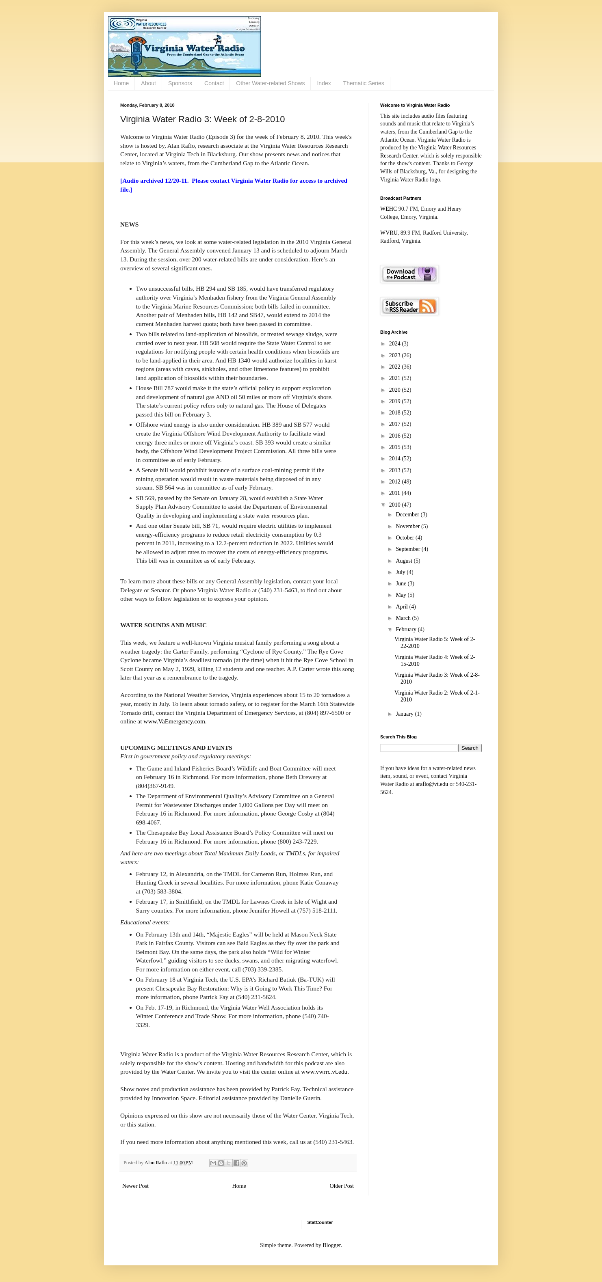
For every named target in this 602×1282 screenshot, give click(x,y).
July (401, 572)
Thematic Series (363, 83)
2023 (395, 355)
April (402, 607)
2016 (395, 436)
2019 (395, 401)
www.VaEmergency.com (174, 721)
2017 (395, 424)
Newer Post (135, 1186)
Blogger (331, 1245)
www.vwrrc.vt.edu (324, 1071)
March (404, 618)
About (148, 83)
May (401, 595)
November (408, 526)
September (408, 549)
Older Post (342, 1186)
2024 (395, 344)
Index (324, 83)
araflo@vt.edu (432, 784)
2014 (395, 458)
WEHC (388, 209)
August (405, 561)
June (401, 584)
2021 (395, 378)
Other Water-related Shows (270, 83)
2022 (395, 367)
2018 (395, 413)
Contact (214, 83)
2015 (395, 447)
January (405, 714)
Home (121, 83)
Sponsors (180, 83)
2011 (395, 493)
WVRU (389, 233)
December (408, 515)
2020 (395, 390)
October (406, 538)
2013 (395, 470)
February (407, 629)
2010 (395, 505)
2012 (395, 482)
